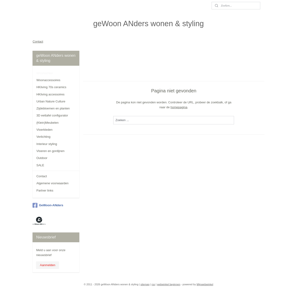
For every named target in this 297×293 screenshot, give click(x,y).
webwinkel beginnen (168, 284)
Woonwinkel (44, 73)
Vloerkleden (44, 129)
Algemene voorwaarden (52, 183)
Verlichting (43, 136)
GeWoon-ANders (48, 205)
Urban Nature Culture (50, 101)
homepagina (179, 107)
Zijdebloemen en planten (53, 108)
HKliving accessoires (50, 94)
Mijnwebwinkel (205, 284)
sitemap (145, 284)
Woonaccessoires (48, 80)
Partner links (44, 190)
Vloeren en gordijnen (50, 151)
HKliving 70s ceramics (51, 87)
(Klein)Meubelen (47, 122)
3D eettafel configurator (52, 115)
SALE (40, 165)
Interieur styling (46, 144)
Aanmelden (47, 265)
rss (153, 284)
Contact (38, 41)
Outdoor (41, 158)
